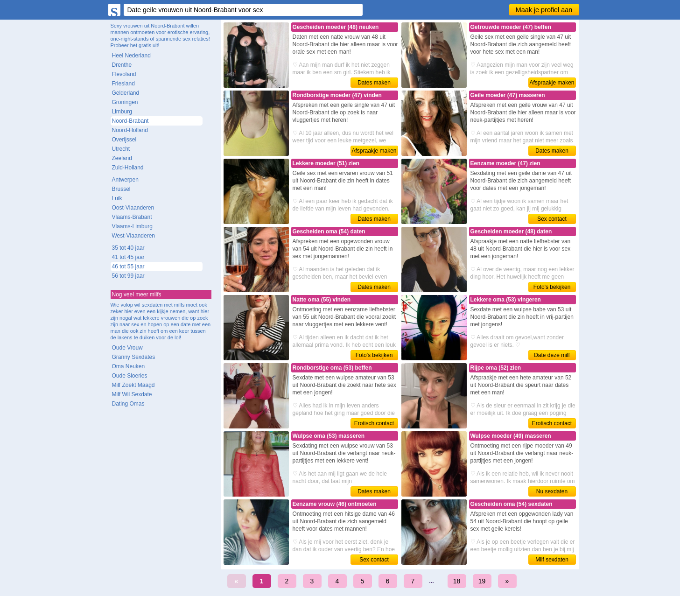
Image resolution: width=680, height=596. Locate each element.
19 (482, 581)
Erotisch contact (374, 423)
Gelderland (126, 93)
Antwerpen (125, 179)
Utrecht (121, 149)
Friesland (123, 83)
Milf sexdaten (551, 559)
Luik (117, 198)
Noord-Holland (130, 130)
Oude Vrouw (127, 347)
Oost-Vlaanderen (133, 207)
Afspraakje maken (551, 82)
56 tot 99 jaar (128, 276)
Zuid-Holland (128, 167)
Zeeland (122, 158)
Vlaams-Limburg (132, 226)
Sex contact (552, 219)
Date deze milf (552, 355)
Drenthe (122, 65)
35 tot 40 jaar (128, 248)
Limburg (122, 111)
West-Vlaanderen (133, 235)
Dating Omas (128, 403)
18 (457, 581)
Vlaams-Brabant (132, 217)
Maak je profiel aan (544, 10)
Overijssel (124, 139)
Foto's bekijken (552, 287)
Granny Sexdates (133, 357)
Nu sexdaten (552, 491)
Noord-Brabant (130, 121)
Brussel (121, 189)
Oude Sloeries (129, 375)
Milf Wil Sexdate (132, 394)
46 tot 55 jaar (128, 266)
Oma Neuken (128, 366)
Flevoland (124, 74)
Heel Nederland (131, 55)
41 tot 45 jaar (128, 257)
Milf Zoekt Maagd (133, 385)
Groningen (125, 102)
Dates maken (374, 82)
